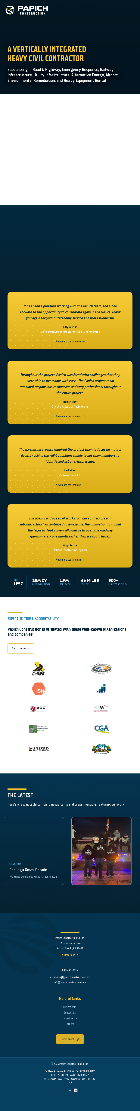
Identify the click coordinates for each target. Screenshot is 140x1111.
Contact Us (70, 1012)
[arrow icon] (77, 1039)
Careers (70, 1024)
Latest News (70, 1018)
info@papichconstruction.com (70, 982)
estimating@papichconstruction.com (70, 977)
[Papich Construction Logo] (24, 10)
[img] (70, 1090)
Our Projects (69, 1007)
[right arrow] (83, 342)
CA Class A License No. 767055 (59, 1071)
